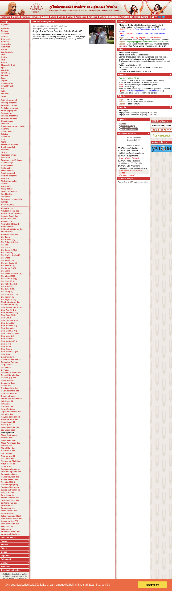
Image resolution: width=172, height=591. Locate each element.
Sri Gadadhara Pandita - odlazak (133, 168)
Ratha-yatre (6, 168)
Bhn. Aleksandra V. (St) (11, 307)
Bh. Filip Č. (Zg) (8, 260)
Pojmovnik (112, 17)
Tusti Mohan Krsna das (11, 518)
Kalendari (135, 17)
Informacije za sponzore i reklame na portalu (138, 93)
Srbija (3, 96)
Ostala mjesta (7, 83)
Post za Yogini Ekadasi (129, 158)
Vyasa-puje (6, 186)
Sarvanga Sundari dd (10, 490)
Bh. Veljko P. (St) (8, 299)
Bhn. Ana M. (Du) (8, 310)
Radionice (5, 137)
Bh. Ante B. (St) (8, 239)
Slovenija (5, 94)
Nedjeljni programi (9, 108)
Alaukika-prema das (10, 211)
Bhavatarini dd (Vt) (9, 305)
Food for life (6, 194)
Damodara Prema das (11, 359)
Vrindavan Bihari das (10, 532)
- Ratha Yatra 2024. (130, 104)
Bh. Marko (5, 271)
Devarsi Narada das (10, 375)
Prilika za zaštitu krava (128, 65)
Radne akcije (7, 163)
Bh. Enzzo (5, 258)
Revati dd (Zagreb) (9, 485)
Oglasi (70, 17)
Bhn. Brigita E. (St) (9, 312)
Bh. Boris (5, 245)
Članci (53, 17)
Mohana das (6, 445)
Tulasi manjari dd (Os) (11, 516)
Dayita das (6, 367)
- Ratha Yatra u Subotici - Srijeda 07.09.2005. (57, 31)
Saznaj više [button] (103, 584)
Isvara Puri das (8, 409)
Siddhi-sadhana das (10, 498)
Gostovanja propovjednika (13, 126)
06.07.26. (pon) (124, 148)
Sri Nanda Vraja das (10, 500)
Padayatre (5, 197)
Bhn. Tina (5, 354)
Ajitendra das (7, 208)
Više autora (6, 529)
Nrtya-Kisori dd (8, 464)
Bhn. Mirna (6, 346)
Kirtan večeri (7, 165)
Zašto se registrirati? (129, 130)
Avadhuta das (7, 232)
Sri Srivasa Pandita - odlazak (131, 153)
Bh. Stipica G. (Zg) (9, 294)
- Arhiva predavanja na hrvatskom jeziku (138, 84)
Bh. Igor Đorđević (9, 263)
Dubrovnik (5, 39)
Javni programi (8, 173)
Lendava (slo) (7, 52)
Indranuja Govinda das (11, 399)
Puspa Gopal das (9, 474)
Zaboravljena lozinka (129, 128)
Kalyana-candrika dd (10, 417)
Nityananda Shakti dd (11, 461)
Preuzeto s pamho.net (11, 472)
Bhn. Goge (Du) (8, 323)
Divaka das (6, 385)
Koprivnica (6, 44)
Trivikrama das (7, 513)
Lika (3, 55)
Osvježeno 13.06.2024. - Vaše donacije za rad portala (142, 80)
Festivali (5, 124)
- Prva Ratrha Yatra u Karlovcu (136, 102)
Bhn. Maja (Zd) (7, 336)
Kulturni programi (9, 176)
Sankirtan (5, 157)
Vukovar (5, 75)
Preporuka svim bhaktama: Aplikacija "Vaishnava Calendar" (144, 40)
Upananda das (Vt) (9, 521)
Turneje (4, 202)
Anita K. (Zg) (6, 221)
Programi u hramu (9, 105)
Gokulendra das (8, 396)
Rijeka (4, 62)
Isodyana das (7, 406)
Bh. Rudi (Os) (7, 286)
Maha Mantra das (9, 435)
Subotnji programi (9, 111)
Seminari (5, 150)
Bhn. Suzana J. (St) (9, 352)
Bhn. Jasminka (8, 328)
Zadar (3, 78)
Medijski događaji (9, 181)
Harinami (5, 129)
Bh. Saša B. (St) (8, 289)
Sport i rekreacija (9, 191)
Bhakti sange (7, 121)
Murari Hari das (8, 448)
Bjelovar (5, 31)
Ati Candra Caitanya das (12, 229)
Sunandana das (8, 508)
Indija (3, 91)
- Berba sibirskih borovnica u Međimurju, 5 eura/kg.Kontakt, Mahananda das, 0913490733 (141, 26)
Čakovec (5, 34)
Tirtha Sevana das (9, 511)
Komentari (93, 17)
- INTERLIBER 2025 (131, 100)
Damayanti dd (7, 357)
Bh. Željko (5, 237)
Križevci (4, 49)
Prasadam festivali (9, 144)
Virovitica (5, 73)
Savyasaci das (7, 492)
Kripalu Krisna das (9, 419)
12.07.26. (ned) (124, 161)
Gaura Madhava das (10, 391)
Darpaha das (7, 365)
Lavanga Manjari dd (10, 427)
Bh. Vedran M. (7, 297)
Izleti (3, 139)
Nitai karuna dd (8, 456)
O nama (16, 17)
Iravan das (5, 404)
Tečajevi (5, 134)
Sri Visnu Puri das (9, 503)
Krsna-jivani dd (8, 422)
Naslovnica (5, 17)
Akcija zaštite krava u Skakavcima (133, 55)
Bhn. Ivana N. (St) (9, 326)
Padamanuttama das (10, 469)
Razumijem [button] (152, 584)
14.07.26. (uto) (124, 166)
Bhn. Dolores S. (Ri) (10, 320)
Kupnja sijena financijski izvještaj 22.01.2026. (138, 115)
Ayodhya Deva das (9, 234)
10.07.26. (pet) (124, 151)
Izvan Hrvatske (7, 86)
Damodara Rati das (9, 362)
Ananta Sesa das (8, 219)
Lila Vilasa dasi (8, 430)
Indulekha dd (7, 401)
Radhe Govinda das (10, 477)
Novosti (45, 17)
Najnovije (26, 17)
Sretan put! (123, 111)
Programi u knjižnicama (11, 160)
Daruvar (4, 36)
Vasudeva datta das (10, 524)
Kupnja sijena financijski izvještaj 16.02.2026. (138, 113)
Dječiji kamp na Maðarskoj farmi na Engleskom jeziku (141, 59)
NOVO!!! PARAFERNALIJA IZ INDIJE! (135, 71)
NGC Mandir (6, 453)
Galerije (62, 17)
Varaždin (5, 70)
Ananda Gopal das (9, 216)
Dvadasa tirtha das (9, 388)
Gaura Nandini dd (9, 393)
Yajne (3, 142)
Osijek (4, 57)
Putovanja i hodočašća (11, 199)
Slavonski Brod (8, 65)
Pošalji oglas (80, 17)
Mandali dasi (7, 438)
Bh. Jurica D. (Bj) (9, 268)
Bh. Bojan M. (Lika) (9, 242)
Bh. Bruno (5, 247)
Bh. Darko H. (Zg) (9, 250)
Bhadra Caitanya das (10, 302)
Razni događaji (8, 204)
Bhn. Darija (6, 318)
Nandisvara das (8, 451)
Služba (4, 152)
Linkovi (103, 17)
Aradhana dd (7, 226)
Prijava (144, 17)
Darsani (4, 184)
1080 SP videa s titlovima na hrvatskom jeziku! (138, 82)
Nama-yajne (6, 113)
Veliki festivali (7, 170)
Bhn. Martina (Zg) (9, 341)
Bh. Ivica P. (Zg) (8, 266)
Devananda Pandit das (11, 372)
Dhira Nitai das (7, 380)
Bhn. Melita (6, 344)
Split (3, 68)
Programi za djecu (9, 118)
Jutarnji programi (9, 100)
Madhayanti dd (7, 432)
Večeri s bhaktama (9, 116)
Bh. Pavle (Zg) (7, 281)
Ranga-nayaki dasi (9, 479)
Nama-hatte (6, 131)
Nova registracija (127, 125)
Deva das (5, 370)
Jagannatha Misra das (11, 412)
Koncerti (5, 178)
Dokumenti (124, 17)
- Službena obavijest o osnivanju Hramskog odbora (144, 44)
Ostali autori (6, 466)
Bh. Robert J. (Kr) (9, 284)
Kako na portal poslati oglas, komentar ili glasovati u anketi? (144, 89)
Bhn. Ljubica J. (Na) (10, 333)
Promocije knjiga (8, 155)
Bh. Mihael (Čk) (8, 276)
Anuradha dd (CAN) (10, 224)
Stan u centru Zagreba (128, 53)
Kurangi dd (6, 425)
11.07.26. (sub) (124, 156)
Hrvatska (5, 28)
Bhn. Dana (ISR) (8, 315)
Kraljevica (5, 47)
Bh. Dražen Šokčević (10, 255)
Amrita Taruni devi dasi (12, 213)
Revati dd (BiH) (8, 482)
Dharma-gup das (8, 378)
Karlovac (5, 42)
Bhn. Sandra (6, 349)
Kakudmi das (7, 414)
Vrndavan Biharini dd (10, 534)
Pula (3, 60)
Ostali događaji (8, 147)
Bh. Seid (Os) (7, 292)
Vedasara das (7, 526)
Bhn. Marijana (7, 339)
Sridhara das (7, 505)
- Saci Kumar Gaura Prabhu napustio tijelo (141, 46)
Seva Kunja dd (7, 495)
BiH (2, 88)
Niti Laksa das (7, 459)
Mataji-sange (7, 189)
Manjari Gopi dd (8, 440)
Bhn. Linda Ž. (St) (9, 331)
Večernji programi (9, 103)
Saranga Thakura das (10, 487)
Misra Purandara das (10, 443)
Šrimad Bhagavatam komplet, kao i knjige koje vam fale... (143, 57)
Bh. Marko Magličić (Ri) (11, 273)
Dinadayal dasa (8, 383)
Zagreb (4, 81)
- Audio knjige (127, 87)
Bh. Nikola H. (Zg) (9, 279)
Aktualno (36, 17)
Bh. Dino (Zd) (7, 253)
